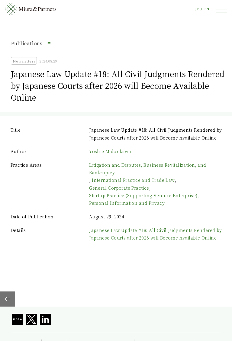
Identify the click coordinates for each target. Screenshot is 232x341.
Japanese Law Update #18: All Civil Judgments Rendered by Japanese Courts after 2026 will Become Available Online (155, 234)
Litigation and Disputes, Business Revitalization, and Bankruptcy (147, 168)
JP (197, 9)
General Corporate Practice (119, 188)
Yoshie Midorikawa (110, 151)
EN (206, 9)
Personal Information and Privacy (127, 203)
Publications (27, 43)
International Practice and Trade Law (133, 180)
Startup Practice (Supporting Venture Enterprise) (143, 195)
